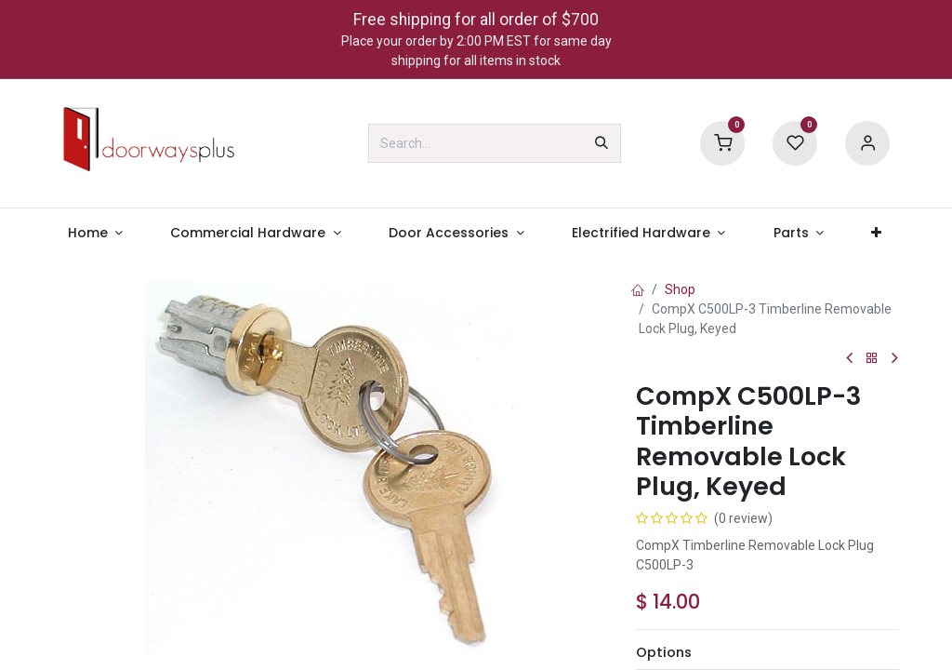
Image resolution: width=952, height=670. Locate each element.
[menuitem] (95, 233)
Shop (680, 289)
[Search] (601, 143)
